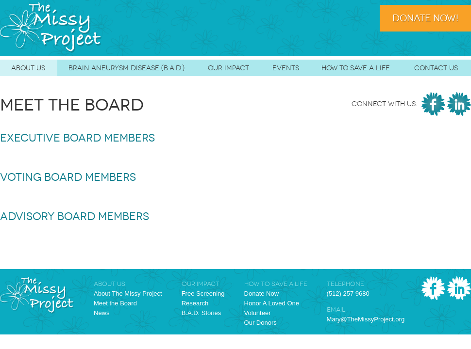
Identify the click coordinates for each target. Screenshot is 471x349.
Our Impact (228, 68)
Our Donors (260, 322)
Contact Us (436, 68)
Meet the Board (115, 303)
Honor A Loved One (271, 303)
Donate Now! (425, 18)
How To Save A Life (355, 68)
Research (195, 303)
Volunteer (257, 313)
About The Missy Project (128, 293)
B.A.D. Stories (201, 313)
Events (285, 68)
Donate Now (261, 293)
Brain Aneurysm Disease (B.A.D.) (126, 68)
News (102, 313)
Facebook (433, 104)
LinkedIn (459, 104)
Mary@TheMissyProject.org (366, 319)
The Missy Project (51, 27)
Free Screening (203, 293)
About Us (28, 68)
